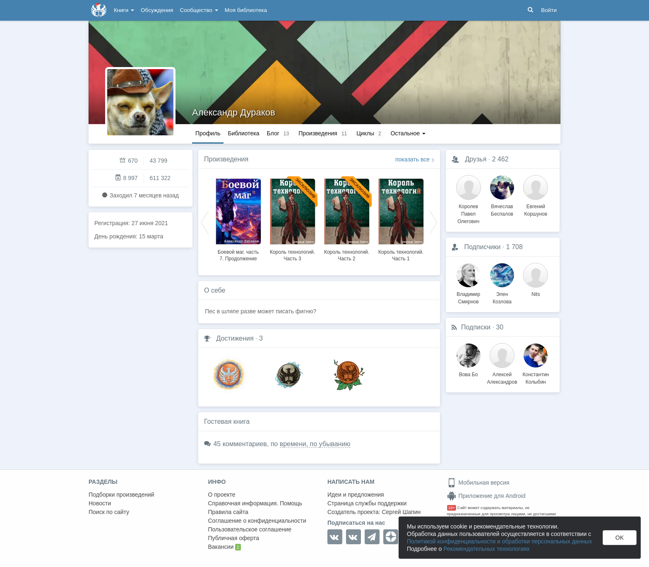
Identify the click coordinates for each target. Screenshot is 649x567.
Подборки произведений (121, 494)
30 (499, 327)
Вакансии (224, 547)
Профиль (207, 133)
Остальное (408, 133)
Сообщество (199, 10)
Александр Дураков (233, 112)
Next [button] (433, 222)
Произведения (226, 159)
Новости (100, 503)
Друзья (475, 159)
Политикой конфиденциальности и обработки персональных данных (499, 541)
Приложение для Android (486, 495)
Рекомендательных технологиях (486, 548)
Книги (124, 10)
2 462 (500, 159)
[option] (238, 218)
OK (619, 537)
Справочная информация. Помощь (255, 503)
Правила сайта (228, 512)
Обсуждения (157, 10)
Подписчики (482, 246)
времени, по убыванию (315, 443)
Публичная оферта (234, 538)
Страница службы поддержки (366, 503)
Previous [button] (205, 222)
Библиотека (243, 133)
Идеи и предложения (355, 494)
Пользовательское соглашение (250, 529)
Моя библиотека (246, 10)
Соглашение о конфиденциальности (257, 520)
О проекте (222, 494)
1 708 (514, 246)
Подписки (475, 327)
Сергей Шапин (401, 512)
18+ (451, 507)
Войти (549, 10)
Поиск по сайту (109, 512)
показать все (412, 159)
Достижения (234, 338)
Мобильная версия (478, 482)
